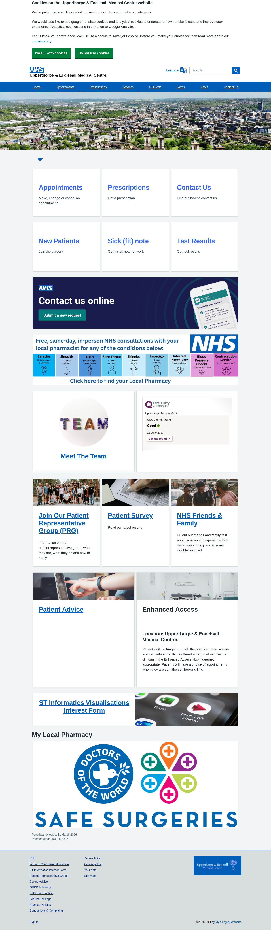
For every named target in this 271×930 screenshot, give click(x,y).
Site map (90, 875)
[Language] (176, 70)
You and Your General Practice (49, 864)
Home (37, 87)
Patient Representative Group (49, 875)
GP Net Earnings (40, 898)
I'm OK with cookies (51, 53)
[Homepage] (97, 72)
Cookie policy (92, 864)
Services (128, 87)
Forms (181, 87)
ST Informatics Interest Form (48, 870)
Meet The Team (84, 456)
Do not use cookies (94, 53)
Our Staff (155, 87)
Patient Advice (61, 609)
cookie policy (41, 41)
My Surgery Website (228, 922)
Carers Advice (39, 881)
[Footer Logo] (217, 865)
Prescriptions (98, 87)
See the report (158, 438)
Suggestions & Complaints (46, 910)
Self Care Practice (41, 893)
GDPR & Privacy (40, 887)
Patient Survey (130, 515)
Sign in (34, 922)
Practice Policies (40, 904)
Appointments (65, 87)
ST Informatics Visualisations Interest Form (84, 706)
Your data (90, 870)
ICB (32, 858)
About (204, 87)
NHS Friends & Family (199, 519)
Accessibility (92, 858)
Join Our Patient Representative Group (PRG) (64, 523)
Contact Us (231, 87)
